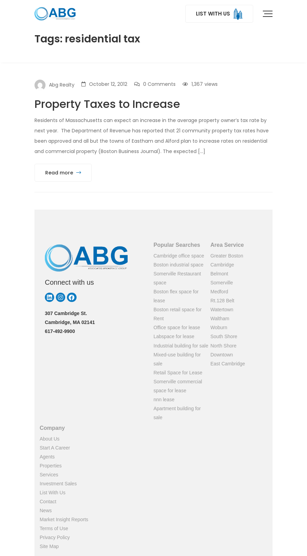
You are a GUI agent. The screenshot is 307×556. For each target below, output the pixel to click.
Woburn (218, 327)
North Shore (223, 345)
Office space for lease (177, 327)
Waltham (219, 318)
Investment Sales (58, 483)
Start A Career (55, 448)
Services (49, 474)
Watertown (221, 309)
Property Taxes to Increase (107, 104)
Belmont (219, 273)
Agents (47, 456)
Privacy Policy (55, 537)
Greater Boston (226, 256)
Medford (219, 291)
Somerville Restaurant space (177, 278)
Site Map (49, 546)
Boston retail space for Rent (177, 314)
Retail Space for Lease (178, 372)
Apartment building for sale (177, 413)
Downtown (221, 354)
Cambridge (222, 264)
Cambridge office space (179, 256)
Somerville (221, 282)
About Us (50, 439)
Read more (63, 172)
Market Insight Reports (64, 519)
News (46, 510)
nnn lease (164, 399)
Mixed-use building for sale (177, 359)
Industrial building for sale (181, 345)
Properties (51, 465)
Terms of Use (54, 528)
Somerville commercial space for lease (178, 386)
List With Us (53, 492)
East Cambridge (227, 363)
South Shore (223, 336)
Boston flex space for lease (176, 296)
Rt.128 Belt (222, 300)
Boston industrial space (179, 264)
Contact (48, 501)
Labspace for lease (174, 336)
